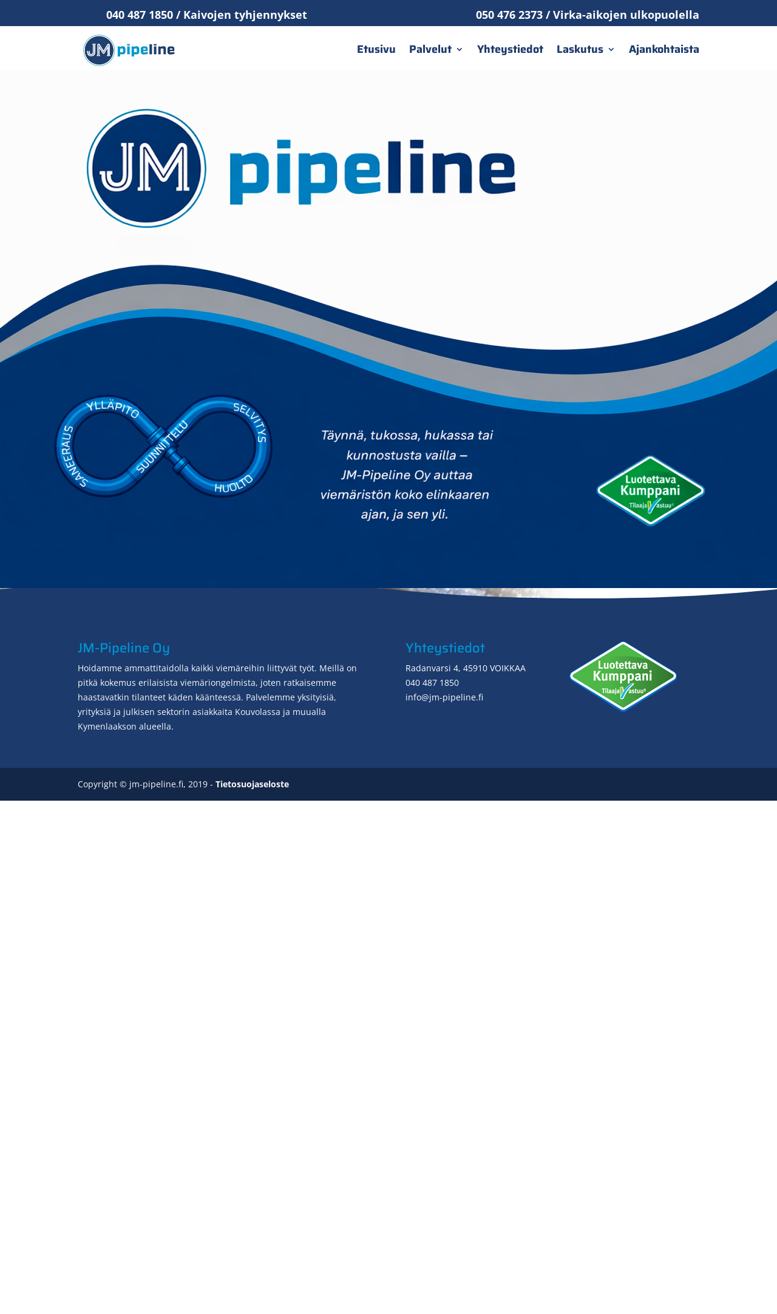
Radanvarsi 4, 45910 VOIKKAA (465, 1181)
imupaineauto (331, 995)
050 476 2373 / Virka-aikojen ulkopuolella (587, 14)
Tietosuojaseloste (252, 1297)
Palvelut (430, 49)
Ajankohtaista (664, 49)
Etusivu (376, 49)
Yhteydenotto (624, 1030)
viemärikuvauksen (583, 773)
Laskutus (580, 49)
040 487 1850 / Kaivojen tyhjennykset (206, 14)
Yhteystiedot (510, 49)
